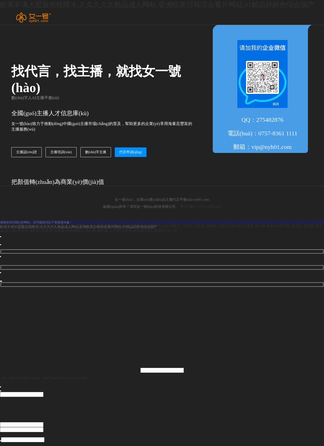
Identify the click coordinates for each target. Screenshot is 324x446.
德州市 (5, 226)
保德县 (135, 226)
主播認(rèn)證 (26, 152)
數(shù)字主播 (95, 152)
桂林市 (175, 226)
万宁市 (111, 226)
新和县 (272, 226)
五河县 (10, 230)
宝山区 (296, 226)
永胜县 (224, 226)
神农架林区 (74, 230)
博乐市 (22, 230)
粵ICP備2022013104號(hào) (200, 207)
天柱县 (199, 226)
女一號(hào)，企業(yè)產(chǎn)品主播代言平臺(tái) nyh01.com (162, 199)
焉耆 (27, 226)
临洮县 (17, 226)
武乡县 (138, 230)
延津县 (248, 226)
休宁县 (99, 226)
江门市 (171, 230)
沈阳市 (126, 230)
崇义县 (163, 226)
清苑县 (46, 230)
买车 (149, 230)
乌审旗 (50, 226)
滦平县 (62, 226)
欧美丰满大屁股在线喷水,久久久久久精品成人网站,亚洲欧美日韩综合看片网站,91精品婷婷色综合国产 (157, 5)
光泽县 (59, 230)
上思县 (74, 226)
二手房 (114, 230)
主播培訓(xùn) (61, 152)
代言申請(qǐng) (130, 152)
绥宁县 (284, 226)
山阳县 (38, 226)
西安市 (159, 230)
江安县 (187, 226)
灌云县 (90, 230)
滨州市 (34, 230)
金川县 (123, 226)
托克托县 (149, 226)
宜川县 (308, 226)
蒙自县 (102, 230)
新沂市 (260, 226)
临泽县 (211, 226)
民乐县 (86, 226)
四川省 (236, 226)
